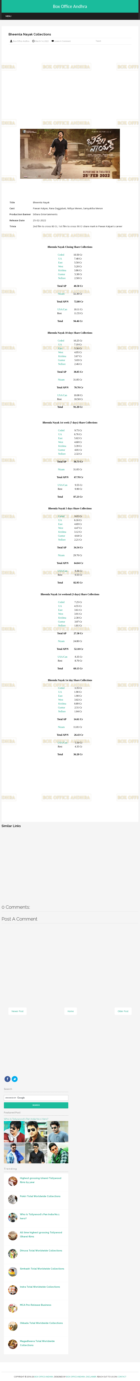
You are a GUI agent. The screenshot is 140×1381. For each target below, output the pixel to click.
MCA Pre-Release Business (35, 1305)
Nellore (62, 278)
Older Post (123, 1011)
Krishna (62, 270)
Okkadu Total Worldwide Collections (41, 1323)
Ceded (61, 254)
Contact (121, 1376)
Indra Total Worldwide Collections (40, 1286)
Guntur (61, 274)
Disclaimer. (91, 1376)
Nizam (61, 293)
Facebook (7, 1079)
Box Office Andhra (70, 6)
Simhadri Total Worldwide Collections (42, 1268)
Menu (8, 16)
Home (71, 1011)
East (60, 262)
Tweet (98, 41)
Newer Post (18, 1011)
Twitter (15, 1079)
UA (60, 258)
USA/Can (62, 309)
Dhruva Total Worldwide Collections (41, 1250)
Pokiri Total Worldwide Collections (40, 1196)
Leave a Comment (63, 41)
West (60, 266)
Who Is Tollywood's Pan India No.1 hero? (26, 1119)
